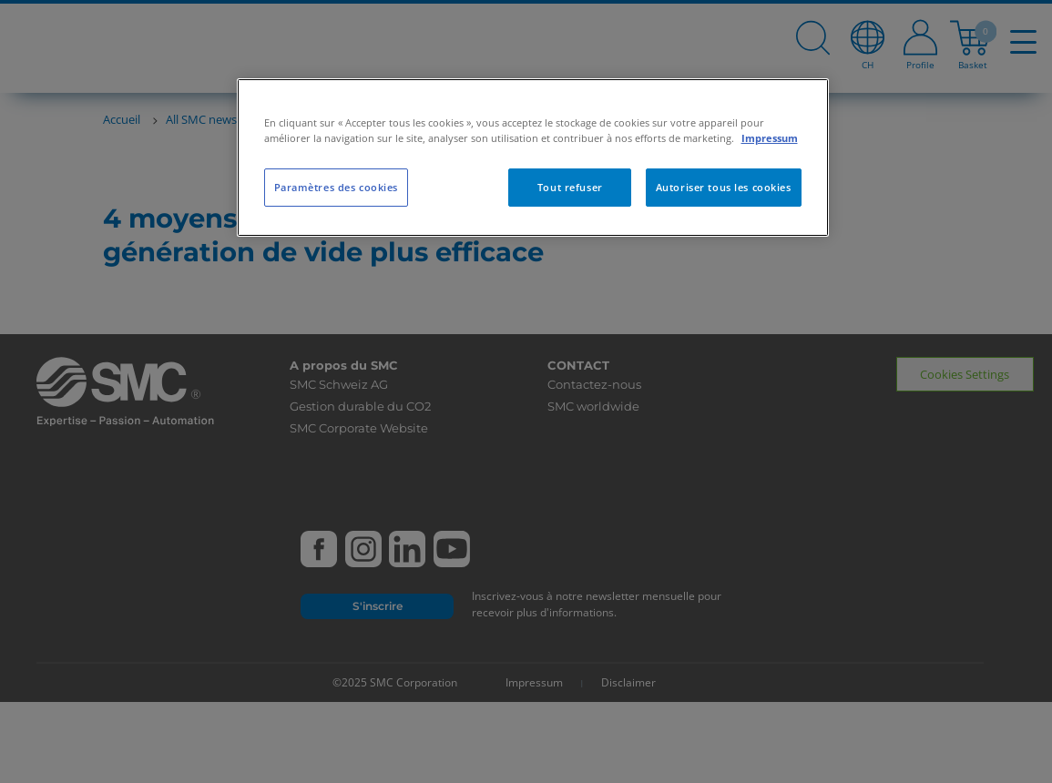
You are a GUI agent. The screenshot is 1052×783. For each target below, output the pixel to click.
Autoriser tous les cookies (724, 187)
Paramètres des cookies (336, 187)
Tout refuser (570, 187)
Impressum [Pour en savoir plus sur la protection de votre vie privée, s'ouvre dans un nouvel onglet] (769, 138)
